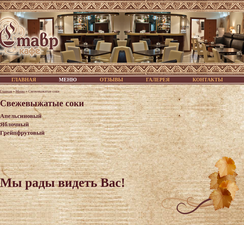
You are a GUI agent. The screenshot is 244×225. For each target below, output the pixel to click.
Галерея (158, 79)
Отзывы (111, 79)
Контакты (207, 79)
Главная (23, 79)
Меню (68, 79)
